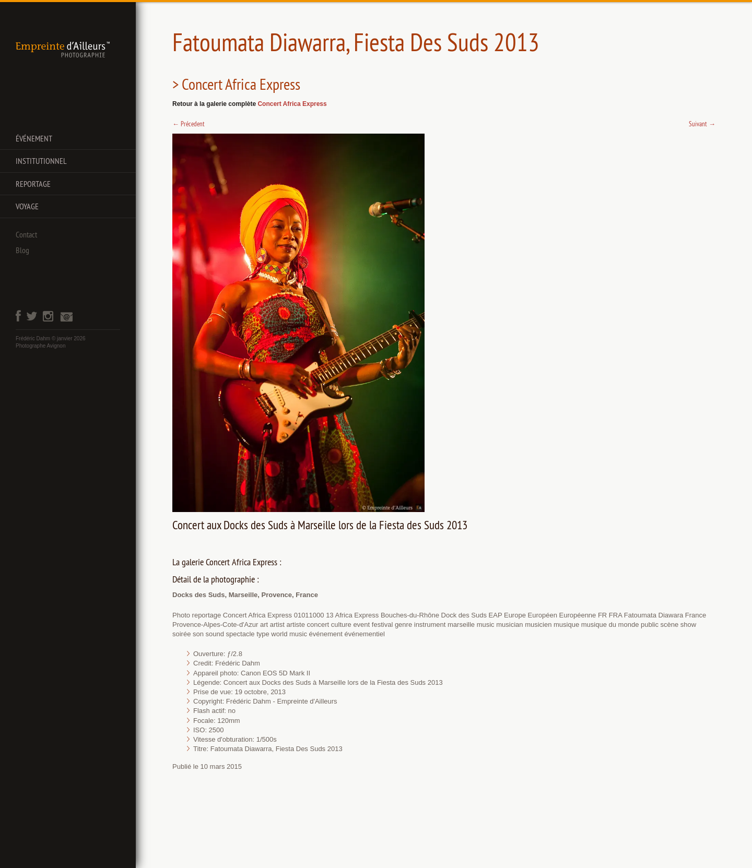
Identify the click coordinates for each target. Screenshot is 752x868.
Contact (26, 234)
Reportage (33, 184)
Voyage (27, 206)
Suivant (702, 124)
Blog (22, 250)
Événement (34, 138)
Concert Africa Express (291, 104)
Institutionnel (41, 161)
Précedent (188, 124)
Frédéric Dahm (33, 338)
